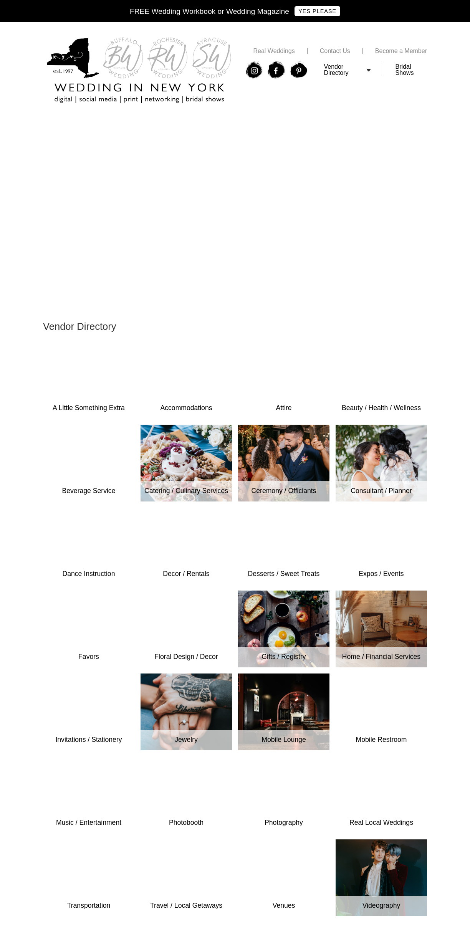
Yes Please (317, 11)
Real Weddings (274, 51)
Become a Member (401, 51)
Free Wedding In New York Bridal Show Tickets (107, 120)
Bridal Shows (405, 70)
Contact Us (335, 51)
